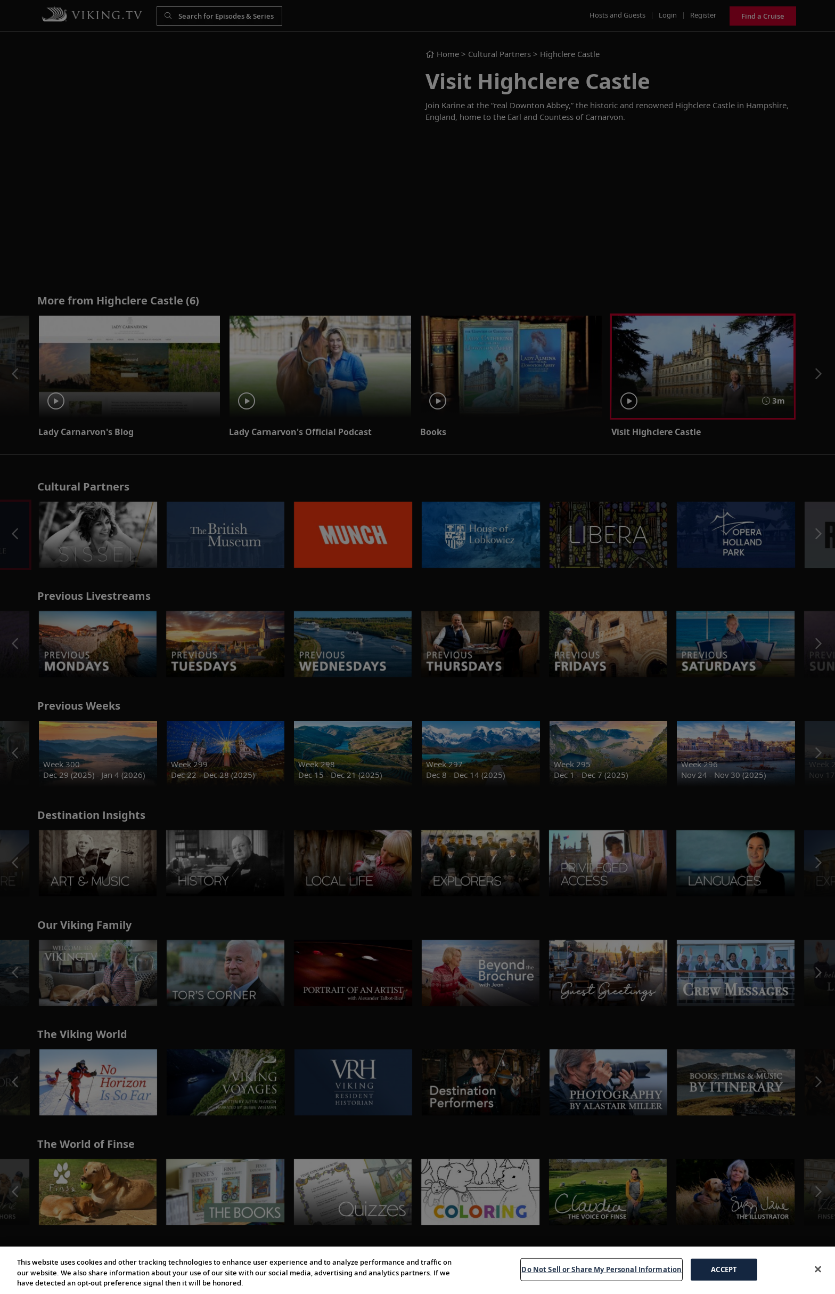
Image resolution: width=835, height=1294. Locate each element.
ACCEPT (724, 1269)
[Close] (818, 1269)
